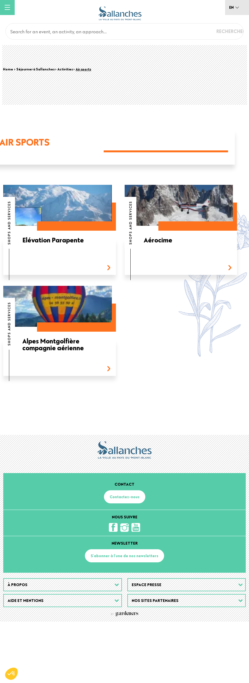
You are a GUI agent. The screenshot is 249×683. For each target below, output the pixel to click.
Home (8, 69)
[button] (11, 673)
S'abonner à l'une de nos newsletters (124, 617)
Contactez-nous (125, 558)
